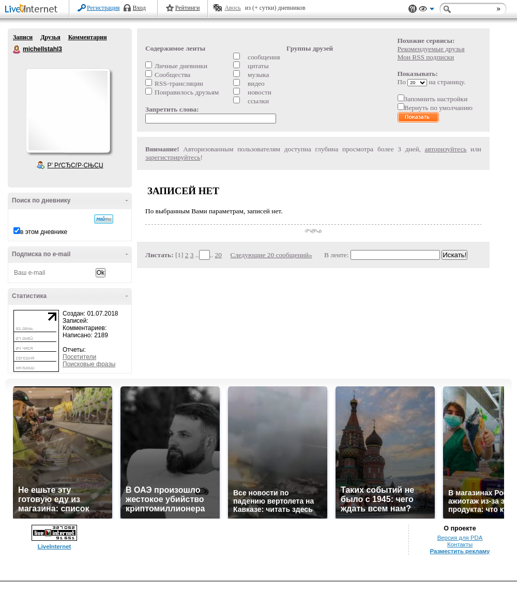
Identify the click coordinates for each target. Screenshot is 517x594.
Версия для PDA (460, 538)
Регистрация (103, 7)
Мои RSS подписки (426, 57)
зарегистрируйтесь (172, 157)
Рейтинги (187, 7)
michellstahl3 (17, 49)
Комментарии (87, 37)
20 (218, 255)
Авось (232, 7)
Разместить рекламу (460, 551)
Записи (23, 37)
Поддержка (412, 9)
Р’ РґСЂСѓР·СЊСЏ (75, 165)
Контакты (460, 544)
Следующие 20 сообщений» (271, 255)
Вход (139, 7)
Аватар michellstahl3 (68, 110)
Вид (426, 10)
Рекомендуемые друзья (431, 49)
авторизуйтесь (446, 149)
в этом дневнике (43, 232)
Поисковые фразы (89, 364)
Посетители (79, 357)
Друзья (50, 37)
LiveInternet (33, 9)
